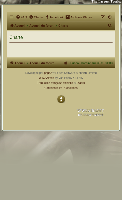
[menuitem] (21, 17)
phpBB (48, 72)
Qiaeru (80, 82)
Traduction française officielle (55, 82)
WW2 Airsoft (46, 77)
